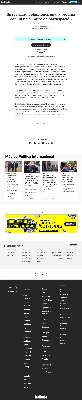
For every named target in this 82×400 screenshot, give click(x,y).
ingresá (41, 52)
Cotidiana (27, 324)
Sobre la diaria (64, 338)
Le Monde (46, 320)
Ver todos (73, 246)
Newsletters (64, 303)
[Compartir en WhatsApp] (30, 143)
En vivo (45, 304)
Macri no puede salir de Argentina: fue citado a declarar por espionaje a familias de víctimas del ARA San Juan (32, 181)
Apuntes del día (48, 308)
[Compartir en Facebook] (35, 143)
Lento (44, 323)
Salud (25, 363)
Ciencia (26, 345)
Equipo (62, 340)
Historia (62, 343)
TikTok (63, 300)
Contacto (63, 329)
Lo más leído (47, 300)
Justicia (26, 359)
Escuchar (46, 365)
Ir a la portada (41, 274)
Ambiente (27, 341)
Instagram (64, 294)
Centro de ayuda (65, 317)
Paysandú (27, 383)
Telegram (63, 297)
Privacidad (63, 326)
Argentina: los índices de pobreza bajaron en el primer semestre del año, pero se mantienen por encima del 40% (50, 179)
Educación (27, 352)
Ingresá (65, 2)
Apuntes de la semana (47, 312)
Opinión (26, 309)
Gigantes (45, 327)
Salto (25, 387)
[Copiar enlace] (52, 143)
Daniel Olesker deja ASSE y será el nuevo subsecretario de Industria (12, 253)
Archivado (46, 346)
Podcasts (46, 369)
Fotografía (46, 333)
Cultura (26, 313)
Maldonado (28, 380)
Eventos (45, 352)
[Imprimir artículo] (47, 143)
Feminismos (28, 356)
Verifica (26, 321)
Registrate (30, 56)
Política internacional (41, 26)
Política (26, 298)
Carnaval (27, 332)
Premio (45, 359)
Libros (26, 328)
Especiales (46, 296)
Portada (26, 289)
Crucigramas (47, 340)
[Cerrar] (64, 39)
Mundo (26, 302)
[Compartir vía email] (43, 143)
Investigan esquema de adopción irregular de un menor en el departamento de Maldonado (72, 254)
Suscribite (73, 2)
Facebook (63, 292)
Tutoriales (63, 320)
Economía (27, 348)
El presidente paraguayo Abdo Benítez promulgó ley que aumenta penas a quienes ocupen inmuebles (68, 180)
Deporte (26, 306)
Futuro (26, 317)
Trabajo (26, 367)
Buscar (45, 289)
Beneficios (46, 355)
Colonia (26, 376)
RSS (61, 306)
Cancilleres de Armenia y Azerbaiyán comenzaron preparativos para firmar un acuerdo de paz (13, 181)
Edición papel (47, 372)
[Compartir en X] (39, 143)
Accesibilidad (64, 323)
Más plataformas (65, 308)
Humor (44, 336)
